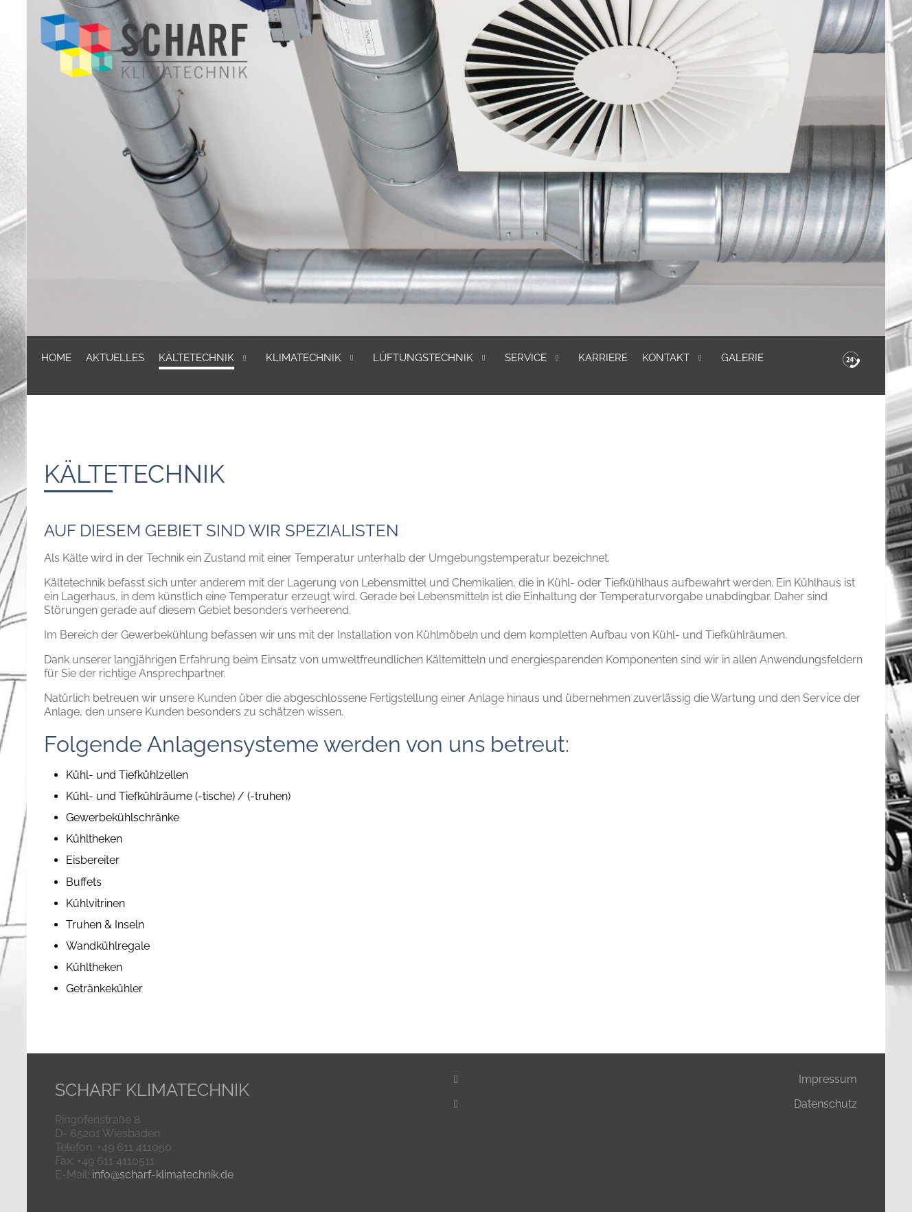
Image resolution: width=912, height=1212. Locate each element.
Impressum (828, 1079)
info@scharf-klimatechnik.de (162, 1174)
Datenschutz (825, 1103)
